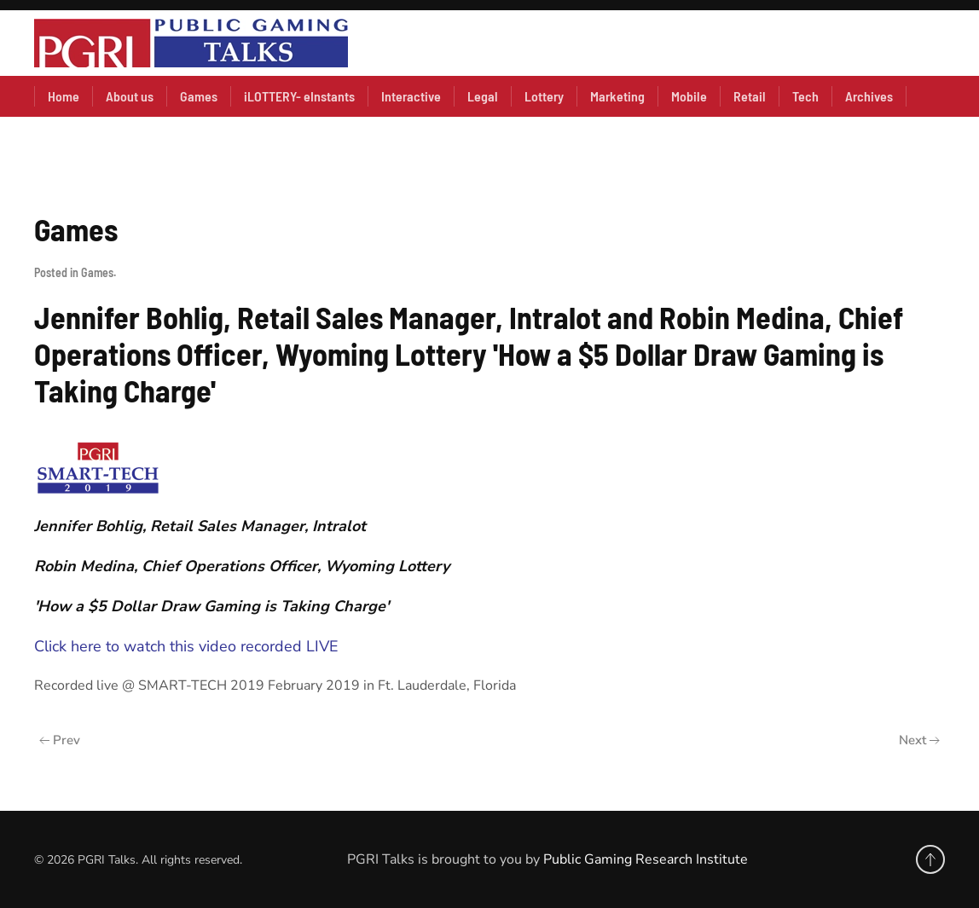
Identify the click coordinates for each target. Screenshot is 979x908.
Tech (805, 96)
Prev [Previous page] (59, 740)
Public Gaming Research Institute (645, 859)
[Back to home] (191, 43)
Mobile (689, 96)
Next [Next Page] (919, 740)
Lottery (544, 96)
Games (198, 96)
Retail (749, 96)
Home (63, 96)
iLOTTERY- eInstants (299, 96)
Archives (869, 96)
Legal (482, 96)
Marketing (617, 96)
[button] (930, 859)
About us (130, 96)
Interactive (411, 96)
